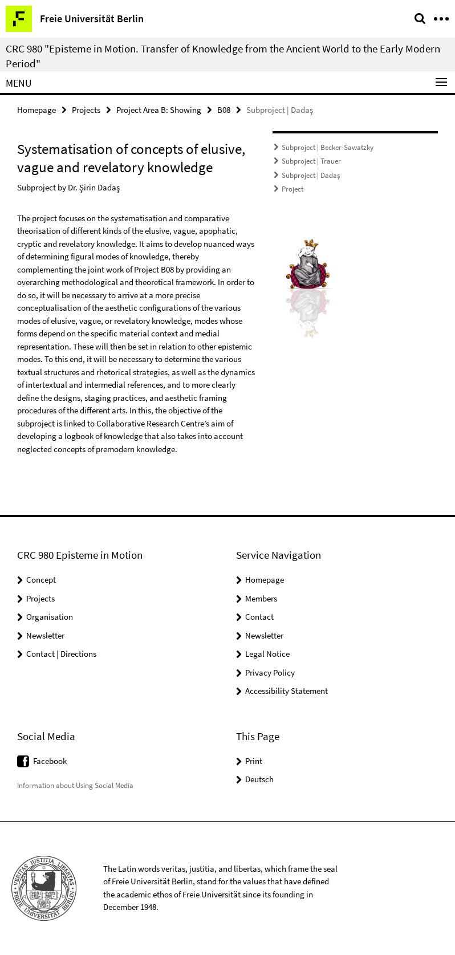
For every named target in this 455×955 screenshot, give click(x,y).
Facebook (50, 760)
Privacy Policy (270, 672)
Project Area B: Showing (158, 109)
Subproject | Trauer (311, 161)
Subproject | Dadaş (311, 175)
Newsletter (45, 635)
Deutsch (259, 779)
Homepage (36, 109)
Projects (86, 109)
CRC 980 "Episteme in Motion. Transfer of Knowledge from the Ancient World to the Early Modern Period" (223, 56)
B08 (223, 109)
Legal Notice (267, 653)
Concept (41, 579)
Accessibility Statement (286, 690)
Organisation (49, 616)
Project (292, 189)
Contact (259, 616)
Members (261, 598)
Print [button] (253, 760)
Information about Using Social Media (75, 785)
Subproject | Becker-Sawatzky (327, 147)
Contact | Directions (61, 653)
